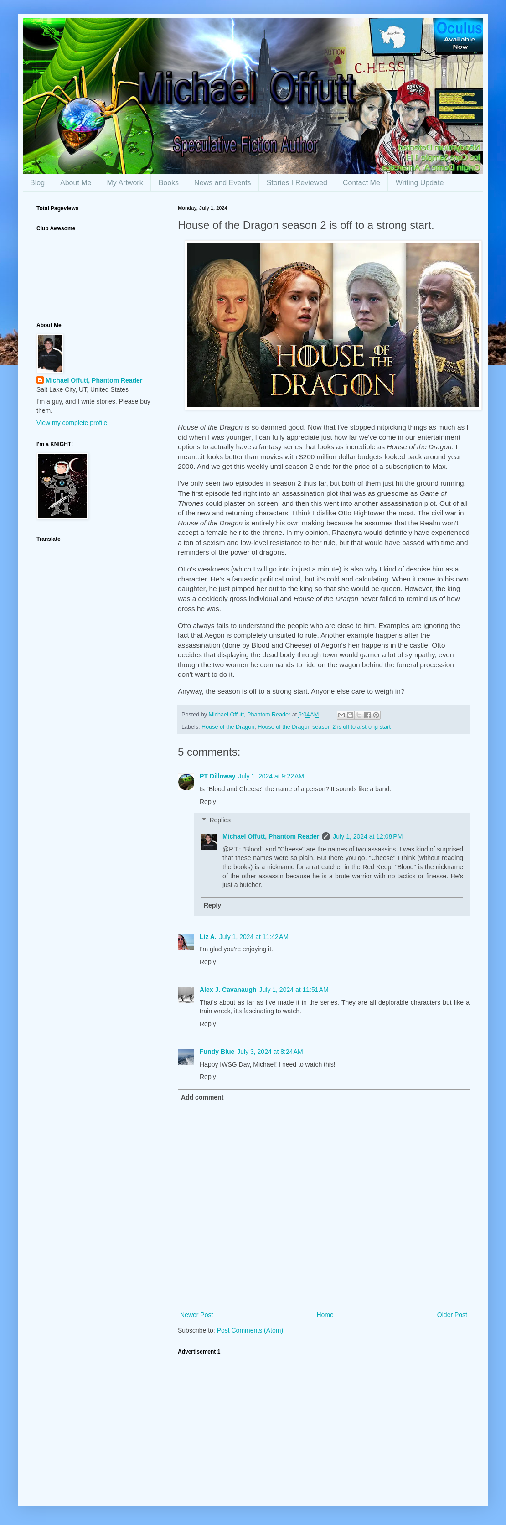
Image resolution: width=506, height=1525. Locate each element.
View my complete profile (71, 422)
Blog (37, 183)
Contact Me (361, 183)
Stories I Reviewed (297, 183)
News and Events (222, 183)
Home (324, 1314)
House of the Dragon (227, 727)
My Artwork (125, 183)
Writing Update (420, 183)
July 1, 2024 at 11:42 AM (254, 936)
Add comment (202, 1097)
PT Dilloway (218, 776)
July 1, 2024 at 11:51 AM (294, 989)
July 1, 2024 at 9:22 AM (271, 776)
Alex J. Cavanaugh (228, 989)
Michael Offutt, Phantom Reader (270, 836)
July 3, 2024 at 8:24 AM (270, 1051)
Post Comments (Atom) (250, 1330)
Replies (220, 820)
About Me (75, 183)
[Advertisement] (324, 1424)
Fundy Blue (217, 1051)
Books (169, 183)
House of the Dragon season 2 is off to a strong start (324, 727)
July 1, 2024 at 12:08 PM (368, 836)
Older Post (452, 1314)
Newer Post (196, 1314)
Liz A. (208, 936)
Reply (208, 801)
